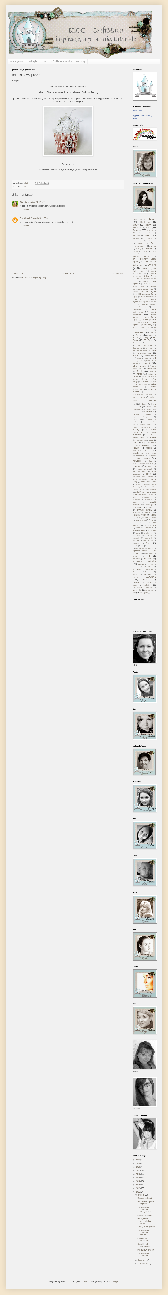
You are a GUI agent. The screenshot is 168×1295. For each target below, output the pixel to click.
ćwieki (152, 264)
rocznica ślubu (140, 520)
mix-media (147, 450)
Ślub (147, 543)
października (143, 1264)
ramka (153, 515)
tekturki (150, 548)
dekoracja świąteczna (141, 327)
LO (134, 442)
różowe (146, 525)
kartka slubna (141, 384)
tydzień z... (137, 556)
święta (135, 546)
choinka (135, 251)
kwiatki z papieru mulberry (143, 427)
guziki (153, 358)
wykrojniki (137, 577)
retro (146, 517)
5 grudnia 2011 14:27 (36, 202)
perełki (148, 474)
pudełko (148, 512)
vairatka (152, 561)
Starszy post (118, 273)
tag (142, 546)
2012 (138, 1188)
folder (146, 356)
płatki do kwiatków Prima (148, 489)
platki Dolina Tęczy (148, 482)
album (136, 225)
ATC (134, 233)
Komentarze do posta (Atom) (34, 278)
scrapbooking (138, 530)
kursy (135, 419)
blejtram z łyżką (138, 241)
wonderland (148, 574)
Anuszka (137, 230)
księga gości (148, 417)
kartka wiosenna (139, 397)
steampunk (148, 538)
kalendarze (151, 368)
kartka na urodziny (148, 382)
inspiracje (146, 363)
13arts (135, 219)
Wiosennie (149, 572)
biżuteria (136, 238)
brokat (153, 246)
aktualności (144, 222)
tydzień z (149, 553)
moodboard (140, 456)
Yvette (144, 579)
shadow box (148, 533)
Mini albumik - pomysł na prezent (146, 1203)
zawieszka (149, 587)
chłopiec (148, 249)
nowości (137, 461)
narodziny (152, 456)
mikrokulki (136, 450)
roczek (154, 517)
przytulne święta (144, 510)
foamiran (136, 356)
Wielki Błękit (150, 569)
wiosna (135, 574)
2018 (138, 1167)
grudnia (141, 1195)
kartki (152, 400)
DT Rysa (148, 340)
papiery (136, 466)
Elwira (153, 350)
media (136, 448)
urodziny (147, 559)
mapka (153, 443)
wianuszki (147, 567)
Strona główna (17, 61)
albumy (148, 225)
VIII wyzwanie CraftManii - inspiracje (143, 1232)
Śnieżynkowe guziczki (146, 1227)
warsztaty (80, 61)
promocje (23, 186)
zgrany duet (149, 590)
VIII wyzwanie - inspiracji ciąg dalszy (144, 1221)
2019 (138, 1163)
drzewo (135, 338)
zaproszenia (137, 587)
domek (153, 333)
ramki (138, 517)
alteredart (137, 228)
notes (138, 458)
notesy (147, 458)
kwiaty (136, 429)
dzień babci (137, 343)
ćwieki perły (147, 325)
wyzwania (151, 577)
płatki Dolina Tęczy (142, 492)
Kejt (139, 407)
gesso (139, 358)
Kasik (153, 404)
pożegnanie (149, 499)
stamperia (136, 538)
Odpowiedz (24, 210)
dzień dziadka (150, 343)
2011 (138, 1192)
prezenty (136, 502)
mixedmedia (152, 453)
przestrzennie (151, 507)
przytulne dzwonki (144, 1215)
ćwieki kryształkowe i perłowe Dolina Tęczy (144, 301)
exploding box (144, 353)
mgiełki (149, 448)
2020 (138, 1160)
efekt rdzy (149, 348)
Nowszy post (18, 273)
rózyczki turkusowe (140, 523)
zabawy (136, 582)
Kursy (44, 61)
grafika (145, 358)
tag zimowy (152, 546)
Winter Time (137, 572)
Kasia (144, 404)
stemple (136, 540)
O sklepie (32, 61)
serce (138, 533)
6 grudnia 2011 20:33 (39, 218)
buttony (138, 249)
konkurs (136, 414)
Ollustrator (85, 1281)
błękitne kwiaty (151, 241)
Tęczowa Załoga (140, 551)
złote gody (144, 593)
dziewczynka (137, 348)
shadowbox (136, 535)
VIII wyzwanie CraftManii (143, 1254)
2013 (138, 1185)
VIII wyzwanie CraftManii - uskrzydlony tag (144, 1209)
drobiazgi (150, 335)
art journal (150, 230)
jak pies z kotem (140, 366)
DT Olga (145, 338)
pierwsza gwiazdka (139, 476)
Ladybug (152, 437)
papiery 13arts (150, 466)
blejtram (149, 238)
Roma (151, 520)
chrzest (144, 251)
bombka (140, 243)
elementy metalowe (140, 350)
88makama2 (150, 219)
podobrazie (136, 499)
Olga (150, 461)
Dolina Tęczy (139, 332)
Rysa (154, 525)
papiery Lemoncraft (144, 469)
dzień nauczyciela (144, 345)
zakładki (147, 585)
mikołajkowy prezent (145, 1250)
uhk (148, 556)
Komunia (148, 412)
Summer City (148, 540)
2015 (138, 1178)
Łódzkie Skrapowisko (62, 61)
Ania (148, 227)
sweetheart (136, 543)
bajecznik (136, 236)
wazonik (150, 564)
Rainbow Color (139, 515)
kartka (139, 374)
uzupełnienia (137, 561)
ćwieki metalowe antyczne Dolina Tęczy (144, 317)
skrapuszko (149, 535)
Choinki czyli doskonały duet (144, 1245)
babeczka (147, 233)
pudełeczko (136, 512)
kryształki (136, 417)
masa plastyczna (143, 445)
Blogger (115, 1281)
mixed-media (138, 453)
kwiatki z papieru (146, 424)
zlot (134, 593)
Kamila (139, 371)
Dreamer (139, 335)
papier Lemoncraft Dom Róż (143, 464)
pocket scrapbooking (141, 497)
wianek (135, 567)
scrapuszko (151, 530)
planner (150, 476)
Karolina (153, 371)
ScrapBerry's (148, 528)
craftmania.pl (137, 110)
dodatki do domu (147, 330)
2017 (138, 1170)
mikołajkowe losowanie (142, 1239)
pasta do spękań (140, 471)
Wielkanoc (137, 569)
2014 (138, 1181)
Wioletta (23, 202)
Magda (144, 443)
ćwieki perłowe (149, 320)
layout (151, 440)
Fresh (153, 356)
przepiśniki (137, 507)
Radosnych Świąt (144, 1198)
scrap (138, 528)
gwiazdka (140, 361)
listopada (142, 1260)
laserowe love (141, 440)
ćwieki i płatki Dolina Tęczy (144, 291)
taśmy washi (140, 548)
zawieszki (137, 590)
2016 (138, 1174)
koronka (148, 414)
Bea (147, 235)
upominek (136, 559)
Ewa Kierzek (25, 218)
